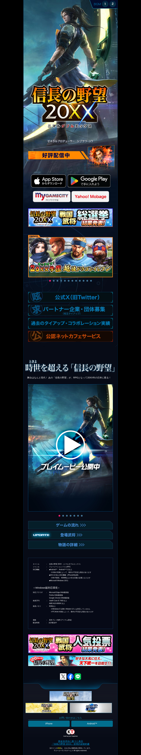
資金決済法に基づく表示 (70, 741)
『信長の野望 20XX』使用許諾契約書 (70, 744)
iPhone (49, 723)
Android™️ (92, 723)
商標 (59, 748)
